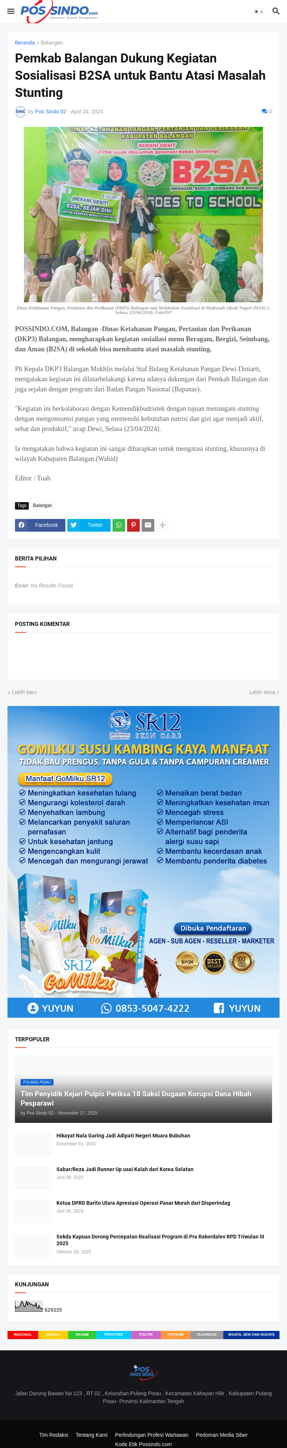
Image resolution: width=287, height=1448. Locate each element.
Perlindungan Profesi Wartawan (151, 1435)
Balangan (52, 43)
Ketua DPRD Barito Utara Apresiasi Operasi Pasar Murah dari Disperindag (143, 1203)
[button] (10, 11)
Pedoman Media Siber (222, 1435)
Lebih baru (24, 692)
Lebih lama (262, 692)
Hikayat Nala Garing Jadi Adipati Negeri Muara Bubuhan (123, 1136)
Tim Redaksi (53, 1435)
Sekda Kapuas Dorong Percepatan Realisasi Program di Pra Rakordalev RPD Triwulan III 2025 (160, 1240)
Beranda (25, 43)
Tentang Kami (91, 1435)
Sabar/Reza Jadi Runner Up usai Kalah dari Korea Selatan (125, 1169)
